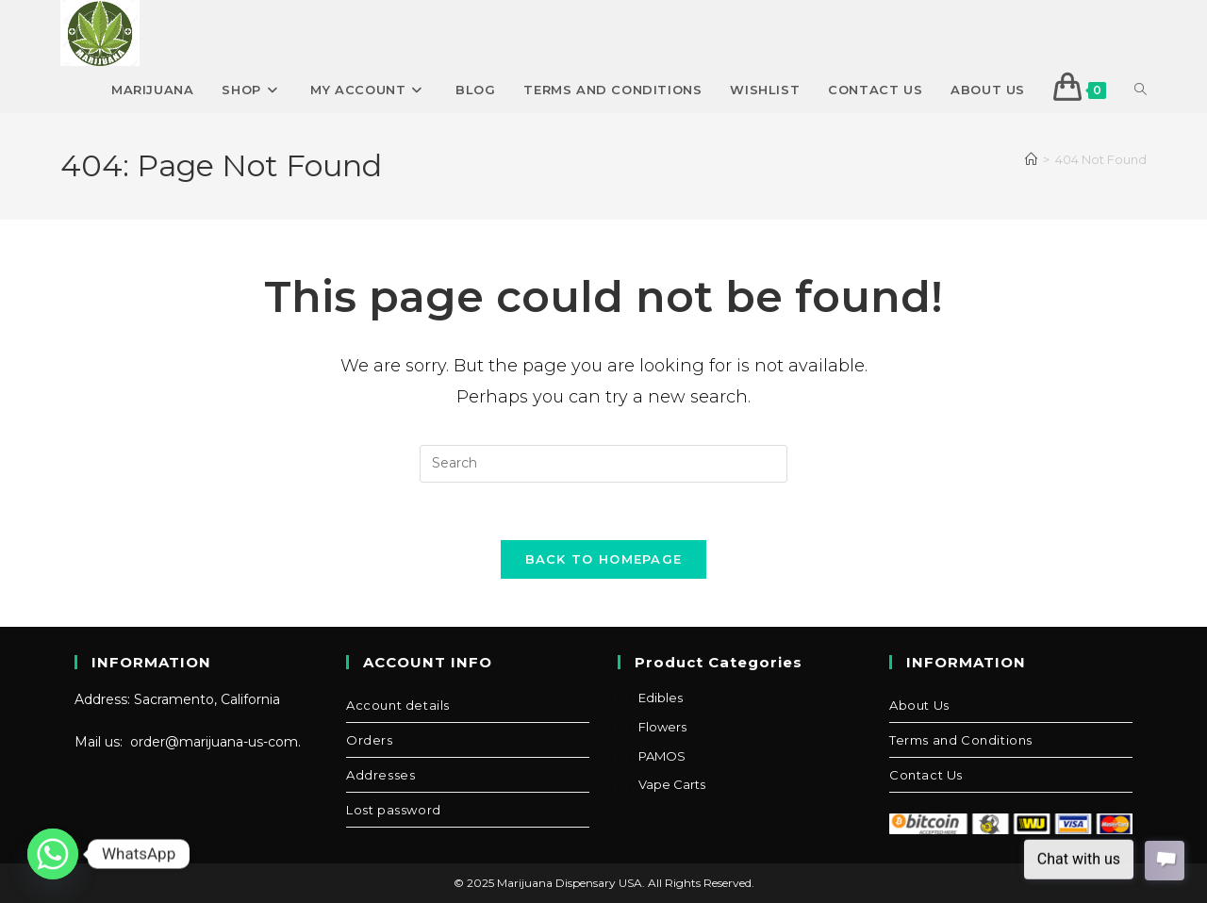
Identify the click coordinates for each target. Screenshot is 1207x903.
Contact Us (926, 774)
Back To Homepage (604, 558)
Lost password (393, 809)
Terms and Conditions (961, 739)
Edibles (660, 697)
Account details (398, 705)
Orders (369, 739)
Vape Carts (671, 784)
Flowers (662, 726)
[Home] (1031, 159)
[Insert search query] (603, 464)
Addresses (380, 774)
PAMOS (662, 755)
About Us (919, 705)
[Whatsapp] (52, 854)
